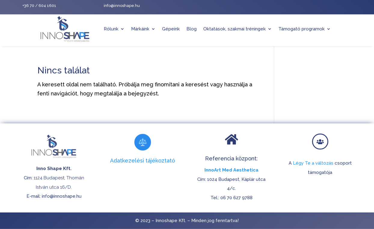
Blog (191, 29)
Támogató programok (301, 29)
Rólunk (111, 29)
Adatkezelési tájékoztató (142, 160)
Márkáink (140, 29)
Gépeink (171, 29)
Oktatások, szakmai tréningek (234, 29)
